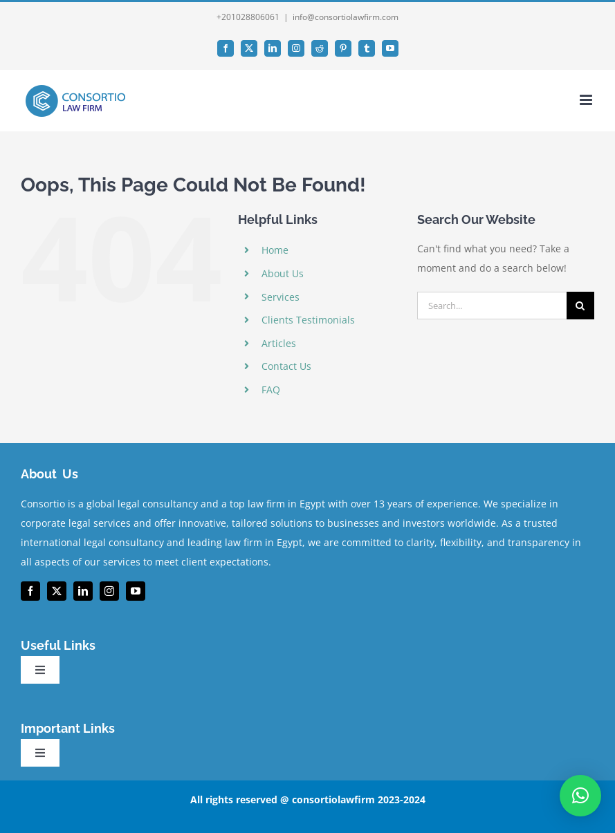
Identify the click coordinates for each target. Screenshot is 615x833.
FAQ (270, 389)
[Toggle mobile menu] (587, 100)
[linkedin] (83, 591)
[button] (580, 795)
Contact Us (286, 366)
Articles (278, 343)
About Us (282, 273)
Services (280, 296)
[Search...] (492, 305)
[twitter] (56, 591)
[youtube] (135, 591)
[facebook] (30, 591)
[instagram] (109, 591)
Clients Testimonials (308, 319)
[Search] (580, 305)
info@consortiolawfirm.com (345, 17)
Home (274, 249)
